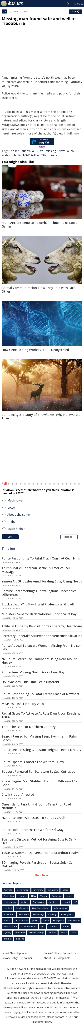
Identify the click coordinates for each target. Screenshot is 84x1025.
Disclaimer (26, 958)
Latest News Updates (14, 953)
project (35, 920)
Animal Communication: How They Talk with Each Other (38, 290)
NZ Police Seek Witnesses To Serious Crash (33, 818)
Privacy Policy (10, 958)
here (76, 133)
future (66, 926)
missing (50, 151)
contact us (61, 1017)
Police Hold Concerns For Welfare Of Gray (33, 830)
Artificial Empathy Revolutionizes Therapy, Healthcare (42, 626)
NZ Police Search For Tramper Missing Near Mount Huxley (39, 661)
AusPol (7, 920)
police (15, 151)
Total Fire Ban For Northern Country (29, 727)
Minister (25, 902)
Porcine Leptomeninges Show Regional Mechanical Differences (39, 593)
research (22, 896)
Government (23, 889)
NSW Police (31, 155)
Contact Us (69, 953)
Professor (57, 896)
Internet (7, 938)
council (66, 902)
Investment (9, 914)
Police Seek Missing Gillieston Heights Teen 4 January (41, 750)
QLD (43, 926)
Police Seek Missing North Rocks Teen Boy (33, 672)
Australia (27, 151)
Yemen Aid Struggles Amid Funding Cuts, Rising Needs (42, 581)
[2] (74, 997)
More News (42, 875)
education (24, 914)
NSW (39, 151)
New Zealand (10, 926)
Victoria (44, 896)
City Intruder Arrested (18, 794)
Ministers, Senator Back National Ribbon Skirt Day (39, 614)
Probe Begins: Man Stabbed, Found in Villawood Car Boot (40, 783)
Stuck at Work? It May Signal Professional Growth (38, 604)
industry (52, 914)
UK (75, 902)
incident (20, 938)
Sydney (7, 932)
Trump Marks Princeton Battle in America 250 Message (36, 570)
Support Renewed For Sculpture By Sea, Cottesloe (38, 772)
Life (4, 11)
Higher (12, 522)
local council (22, 908)
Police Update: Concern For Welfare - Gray (33, 762)
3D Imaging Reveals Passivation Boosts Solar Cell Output (38, 864)
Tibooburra (49, 155)
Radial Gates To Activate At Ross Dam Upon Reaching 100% (41, 715)
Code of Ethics (52, 953)
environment (10, 902)
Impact (64, 932)
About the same (18, 514)
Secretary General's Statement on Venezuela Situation (42, 636)
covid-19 (8, 908)
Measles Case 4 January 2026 (23, 704)
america (52, 932)
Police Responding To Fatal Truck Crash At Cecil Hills (41, 558)
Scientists (54, 926)
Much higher (16, 529)
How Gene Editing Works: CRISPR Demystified (35, 350)
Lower (11, 507)
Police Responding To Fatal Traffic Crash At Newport (40, 694)
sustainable (74, 920)
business (54, 902)
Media (16, 155)
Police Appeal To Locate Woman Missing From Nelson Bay (42, 647)
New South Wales (40, 908)
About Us (49, 958)
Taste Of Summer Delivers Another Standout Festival (41, 853)
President (20, 932)
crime (46, 920)
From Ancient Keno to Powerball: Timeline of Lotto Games (39, 224)
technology (38, 914)
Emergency (58, 920)
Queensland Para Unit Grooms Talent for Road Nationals (36, 806)
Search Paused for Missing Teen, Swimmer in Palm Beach (39, 738)
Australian (9, 896)
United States (21, 920)
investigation (67, 914)
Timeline (8, 548)
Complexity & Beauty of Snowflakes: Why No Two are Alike (41, 417)
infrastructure (60, 908)
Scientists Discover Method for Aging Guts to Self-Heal (39, 841)
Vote (10, 536)
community (53, 889)
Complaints (63, 958)
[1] (71, 997)
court (73, 932)
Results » (69, 536)
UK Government (29, 926)
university (38, 889)
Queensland (39, 902)
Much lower (15, 500)
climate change (36, 932)
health (69, 896)
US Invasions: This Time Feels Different (30, 682)
